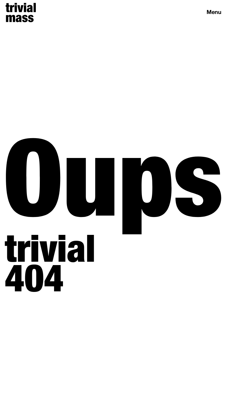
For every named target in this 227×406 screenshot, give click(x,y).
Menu (214, 12)
